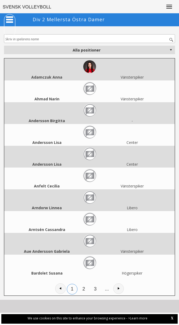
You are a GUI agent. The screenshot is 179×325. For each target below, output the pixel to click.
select (171, 50)
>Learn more (137, 318)
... (107, 289)
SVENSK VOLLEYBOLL (27, 7)
